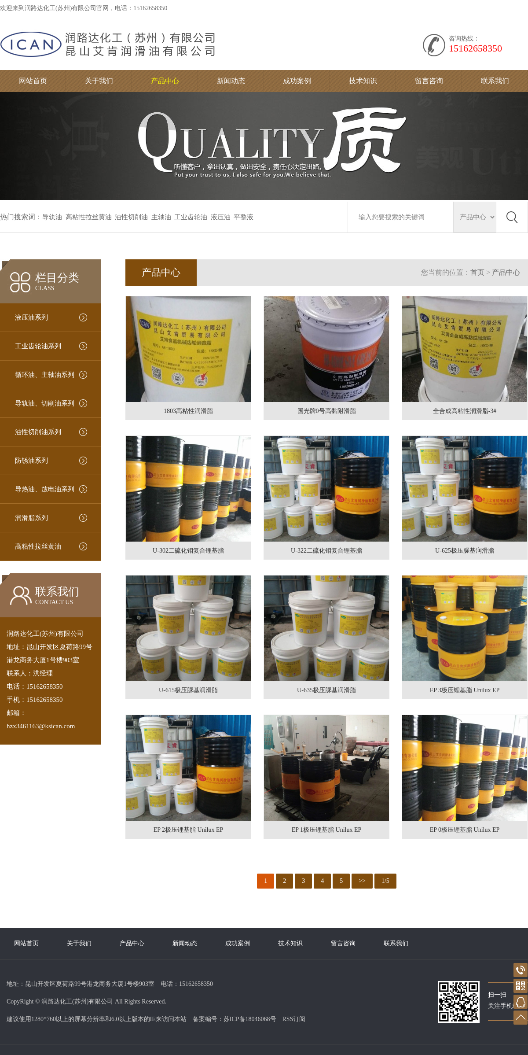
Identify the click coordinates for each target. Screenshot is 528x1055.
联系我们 (495, 81)
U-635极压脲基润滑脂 (326, 690)
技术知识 (363, 81)
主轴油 (161, 217)
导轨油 (52, 217)
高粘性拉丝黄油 (89, 217)
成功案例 (297, 81)
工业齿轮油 (190, 217)
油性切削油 (131, 217)
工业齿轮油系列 (38, 346)
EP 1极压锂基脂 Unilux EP (327, 829)
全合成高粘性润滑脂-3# (465, 411)
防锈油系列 (31, 460)
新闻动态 (231, 81)
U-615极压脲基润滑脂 (188, 690)
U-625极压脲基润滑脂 (464, 550)
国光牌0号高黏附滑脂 (326, 411)
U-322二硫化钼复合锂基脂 (326, 550)
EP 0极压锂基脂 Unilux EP (465, 829)
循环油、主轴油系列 (44, 374)
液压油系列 (31, 317)
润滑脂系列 (31, 517)
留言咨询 (429, 81)
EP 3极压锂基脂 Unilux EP (465, 690)
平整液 (243, 217)
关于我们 (99, 81)
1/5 (385, 881)
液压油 (221, 217)
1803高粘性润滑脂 (188, 411)
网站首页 (33, 81)
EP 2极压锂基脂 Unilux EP (189, 829)
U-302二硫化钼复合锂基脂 (188, 550)
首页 (477, 272)
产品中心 (165, 81)
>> (362, 881)
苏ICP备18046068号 (250, 1019)
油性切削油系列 (38, 431)
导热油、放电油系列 (44, 489)
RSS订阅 (294, 1019)
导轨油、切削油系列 (44, 403)
